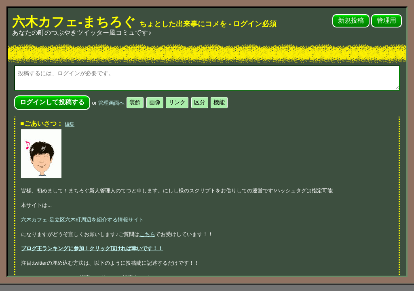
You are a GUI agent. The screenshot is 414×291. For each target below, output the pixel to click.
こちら (147, 234)
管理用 (386, 20)
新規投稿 (351, 20)
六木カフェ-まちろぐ (144, 22)
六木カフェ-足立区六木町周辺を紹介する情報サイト (82, 220)
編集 (69, 124)
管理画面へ (111, 102)
